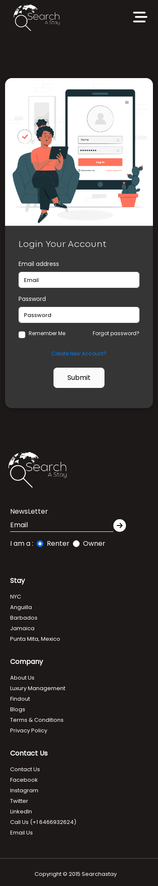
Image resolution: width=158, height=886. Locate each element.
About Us (22, 678)
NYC (15, 597)
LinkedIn (21, 811)
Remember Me (47, 333)
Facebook (24, 780)
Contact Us (25, 769)
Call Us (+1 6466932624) (43, 822)
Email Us (21, 833)
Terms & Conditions (37, 720)
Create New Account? (79, 353)
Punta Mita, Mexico (35, 639)
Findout (20, 699)
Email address (39, 264)
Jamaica (22, 628)
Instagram (24, 790)
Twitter (19, 801)
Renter (58, 543)
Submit (79, 377)
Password (32, 299)
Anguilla (21, 607)
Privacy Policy (28, 730)
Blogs (17, 709)
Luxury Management (37, 688)
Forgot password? (116, 333)
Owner (94, 543)
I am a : (21, 543)
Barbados (23, 618)
